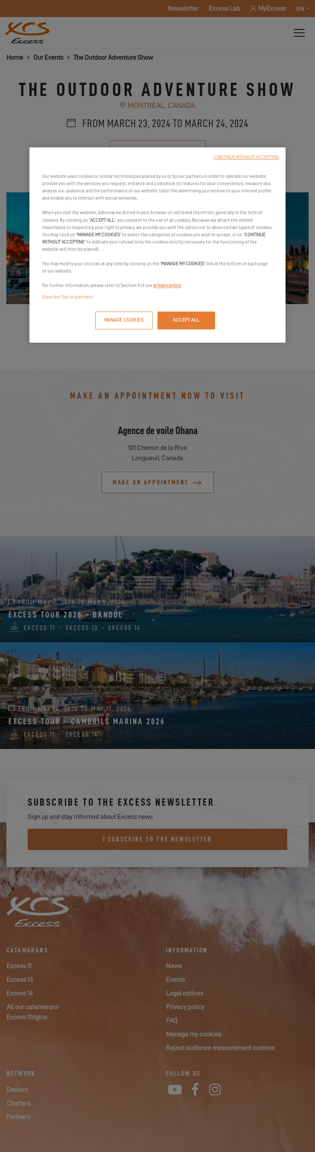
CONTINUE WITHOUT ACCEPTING (246, 157)
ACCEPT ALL (186, 320)
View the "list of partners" (68, 297)
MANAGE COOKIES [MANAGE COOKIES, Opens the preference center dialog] (124, 320)
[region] (157, 245)
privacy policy (167, 286)
